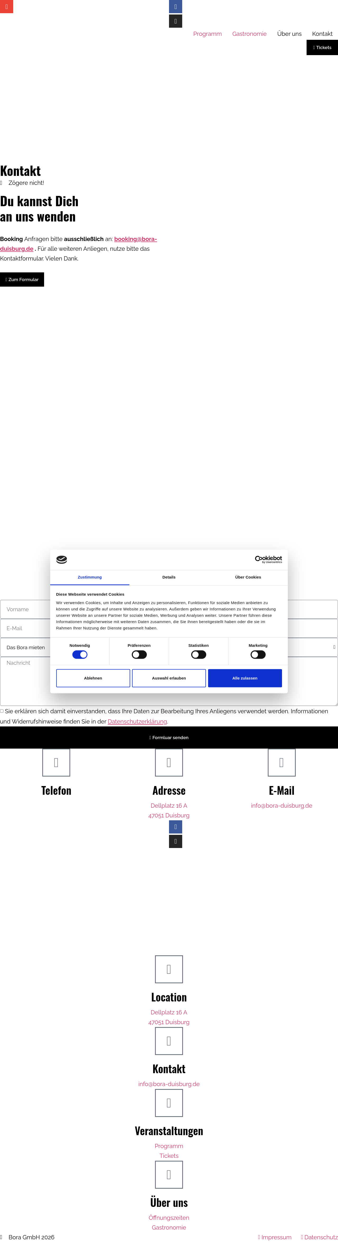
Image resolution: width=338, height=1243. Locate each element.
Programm (207, 33)
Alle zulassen (244, 678)
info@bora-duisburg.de (281, 806)
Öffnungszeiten (169, 1218)
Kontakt (322, 33)
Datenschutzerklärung (137, 721)
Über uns (289, 33)
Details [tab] (169, 577)
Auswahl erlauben (169, 678)
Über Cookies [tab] (248, 577)
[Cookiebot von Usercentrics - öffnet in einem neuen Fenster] (259, 560)
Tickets (169, 1156)
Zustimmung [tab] (90, 577)
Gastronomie (249, 33)
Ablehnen (93, 678)
